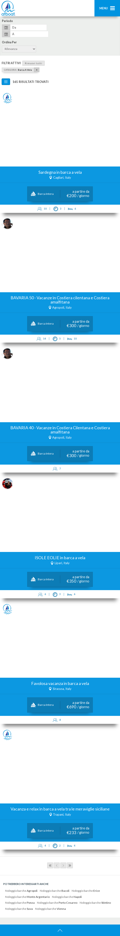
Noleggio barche (21, 890)
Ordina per (9, 42)
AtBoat (8, 8)
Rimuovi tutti (33, 63)
